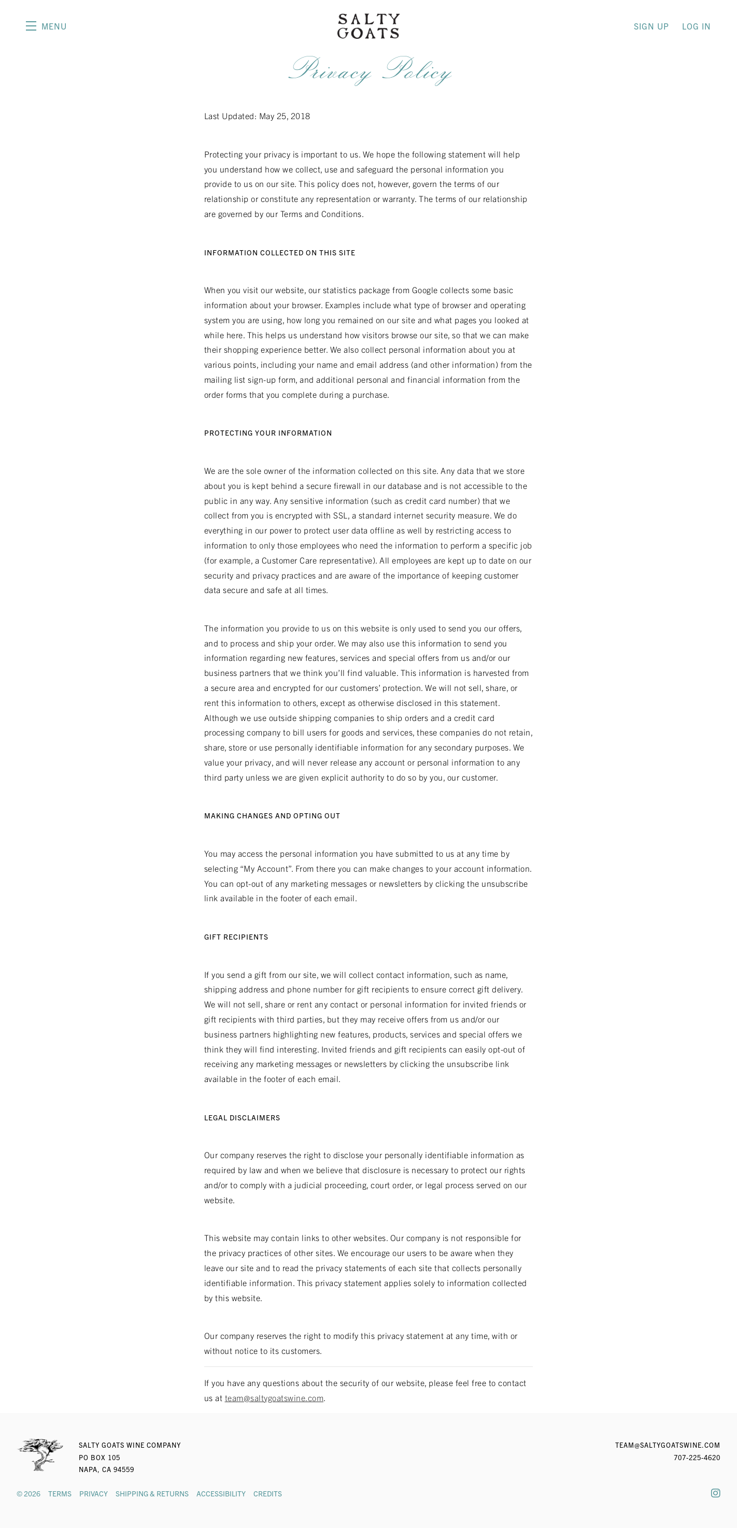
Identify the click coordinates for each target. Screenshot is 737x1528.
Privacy (93, 1493)
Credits (267, 1493)
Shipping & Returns (152, 1493)
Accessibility (221, 1493)
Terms (60, 1493)
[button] (46, 26)
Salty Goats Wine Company (368, 26)
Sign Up (651, 26)
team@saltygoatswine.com (274, 1397)
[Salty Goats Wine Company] (40, 1455)
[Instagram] (715, 1492)
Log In (696, 26)
